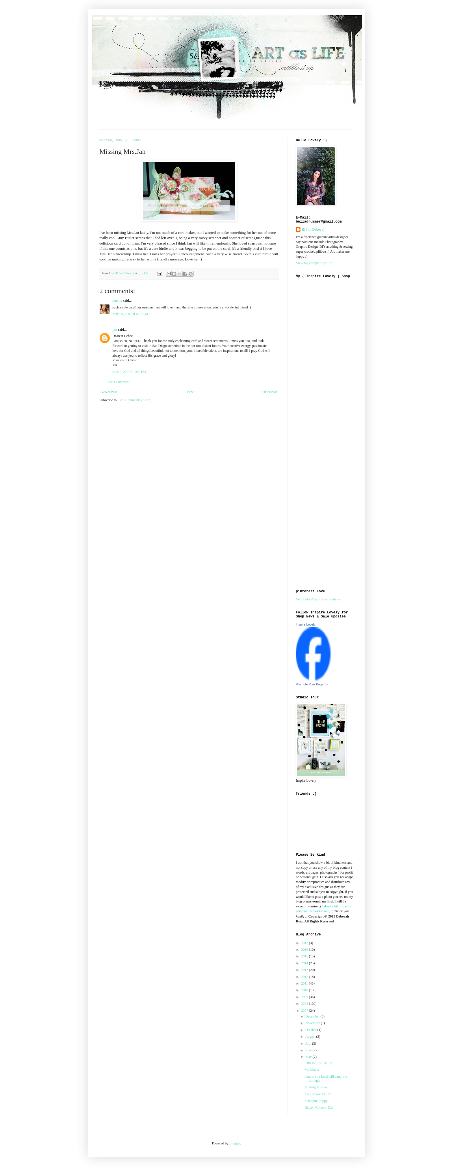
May (309, 1057)
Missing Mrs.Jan (316, 1087)
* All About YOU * (318, 1094)
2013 (305, 970)
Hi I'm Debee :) (313, 229)
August (310, 1037)
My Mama (312, 1070)
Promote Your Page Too (312, 684)
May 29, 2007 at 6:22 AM (130, 314)
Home (189, 392)
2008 (305, 1004)
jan (114, 330)
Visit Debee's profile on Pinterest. (319, 599)
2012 (305, 977)
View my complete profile (314, 263)
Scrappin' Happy (316, 1101)
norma (117, 301)
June (309, 1050)
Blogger (234, 1143)
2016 (305, 950)
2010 (305, 990)
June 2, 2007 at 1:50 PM (129, 372)
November (313, 1023)
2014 (305, 963)
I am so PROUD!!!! (318, 1063)
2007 (305, 1011)
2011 (305, 983)
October (311, 1030)
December (312, 1016)
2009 (305, 997)
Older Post (269, 392)
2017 (305, 943)
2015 (305, 956)
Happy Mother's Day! (320, 1107)
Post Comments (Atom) (134, 400)
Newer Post (109, 392)
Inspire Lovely (305, 624)
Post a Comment (118, 382)
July (308, 1044)
